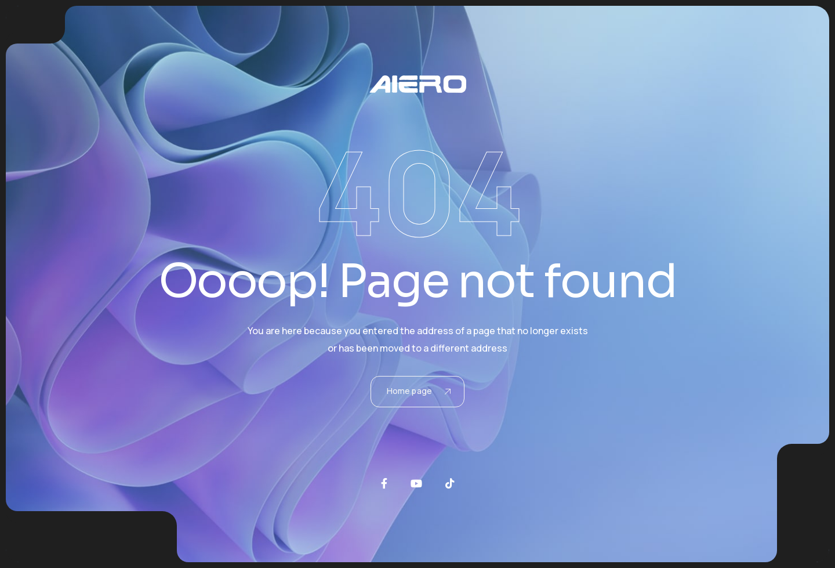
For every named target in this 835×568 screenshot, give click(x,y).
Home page (419, 390)
